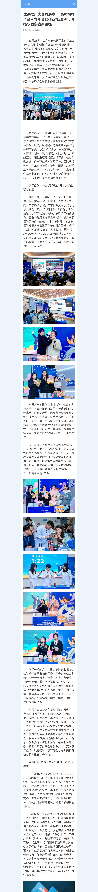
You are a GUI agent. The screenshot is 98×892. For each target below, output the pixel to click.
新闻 (27, 4)
